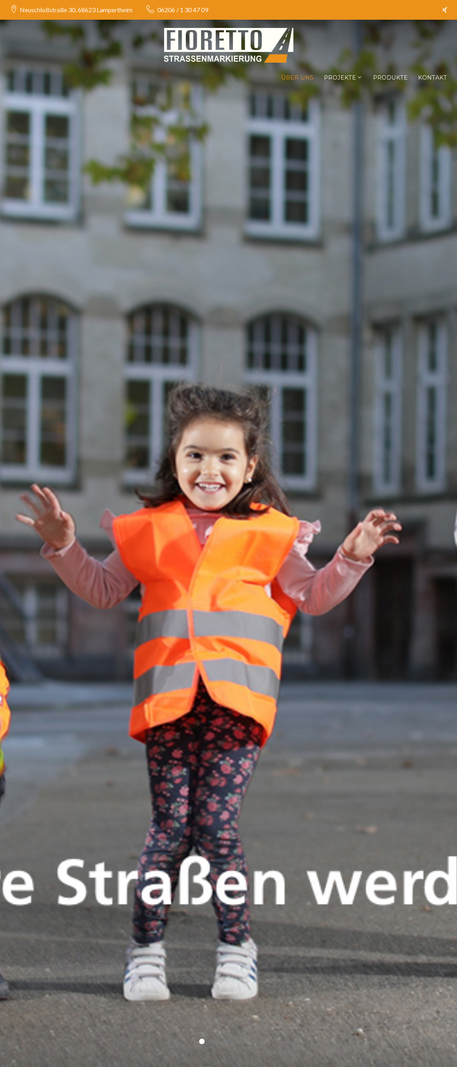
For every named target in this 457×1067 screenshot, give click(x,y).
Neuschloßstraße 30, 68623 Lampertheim (76, 9)
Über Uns (297, 77)
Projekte (340, 77)
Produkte (390, 77)
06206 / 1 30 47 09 (182, 9)
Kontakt (432, 77)
